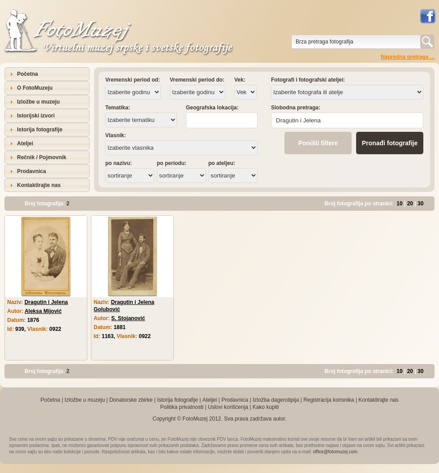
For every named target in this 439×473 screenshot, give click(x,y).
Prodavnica (31, 171)
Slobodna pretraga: (295, 107)
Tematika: (117, 107)
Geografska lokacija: (212, 107)
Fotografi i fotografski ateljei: (308, 80)
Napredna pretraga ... (408, 57)
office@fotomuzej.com (335, 451)
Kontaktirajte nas (38, 185)
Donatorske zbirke (131, 400)
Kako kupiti (266, 407)
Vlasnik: (115, 135)
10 (399, 203)
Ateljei (25, 143)
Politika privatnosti (181, 407)
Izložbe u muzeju (38, 102)
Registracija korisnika (328, 400)
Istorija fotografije (39, 129)
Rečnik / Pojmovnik (41, 157)
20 (410, 203)
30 (420, 203)
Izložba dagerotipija (276, 400)
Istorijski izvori (36, 116)
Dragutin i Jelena (46, 302)
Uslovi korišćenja (228, 407)
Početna (27, 74)
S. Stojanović (128, 318)
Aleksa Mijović (43, 311)
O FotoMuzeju (34, 88)
